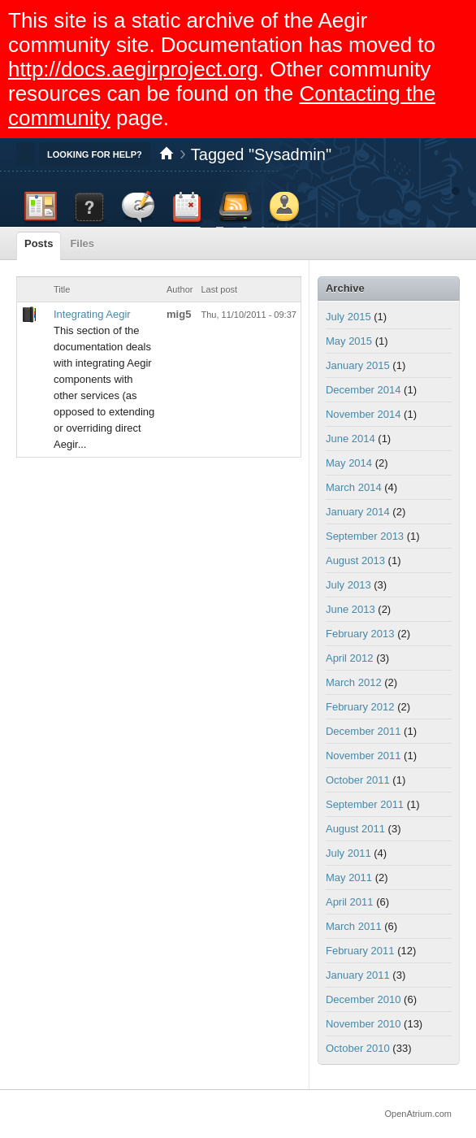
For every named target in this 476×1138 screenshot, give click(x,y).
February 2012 (360, 707)
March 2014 (354, 487)
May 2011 (349, 877)
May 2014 (349, 463)
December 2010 (363, 999)
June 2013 (350, 609)
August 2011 (355, 829)
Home (166, 154)
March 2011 (354, 926)
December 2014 (363, 390)
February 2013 (360, 634)
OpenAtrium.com (418, 1113)
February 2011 (360, 951)
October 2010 (358, 1048)
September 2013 (365, 536)
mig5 (179, 314)
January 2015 (358, 365)
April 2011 (350, 902)
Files (82, 243)
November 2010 (363, 1024)
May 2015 (349, 341)
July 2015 (348, 317)
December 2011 (363, 731)
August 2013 (355, 560)
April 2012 (350, 658)
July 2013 (348, 585)
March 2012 (354, 682)
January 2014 (358, 512)
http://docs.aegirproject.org (133, 69)
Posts (38, 243)
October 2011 (358, 780)
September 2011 (365, 804)
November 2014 (363, 414)
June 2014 (350, 438)
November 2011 (363, 755)
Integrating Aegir (92, 314)
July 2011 (348, 853)
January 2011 (358, 975)
